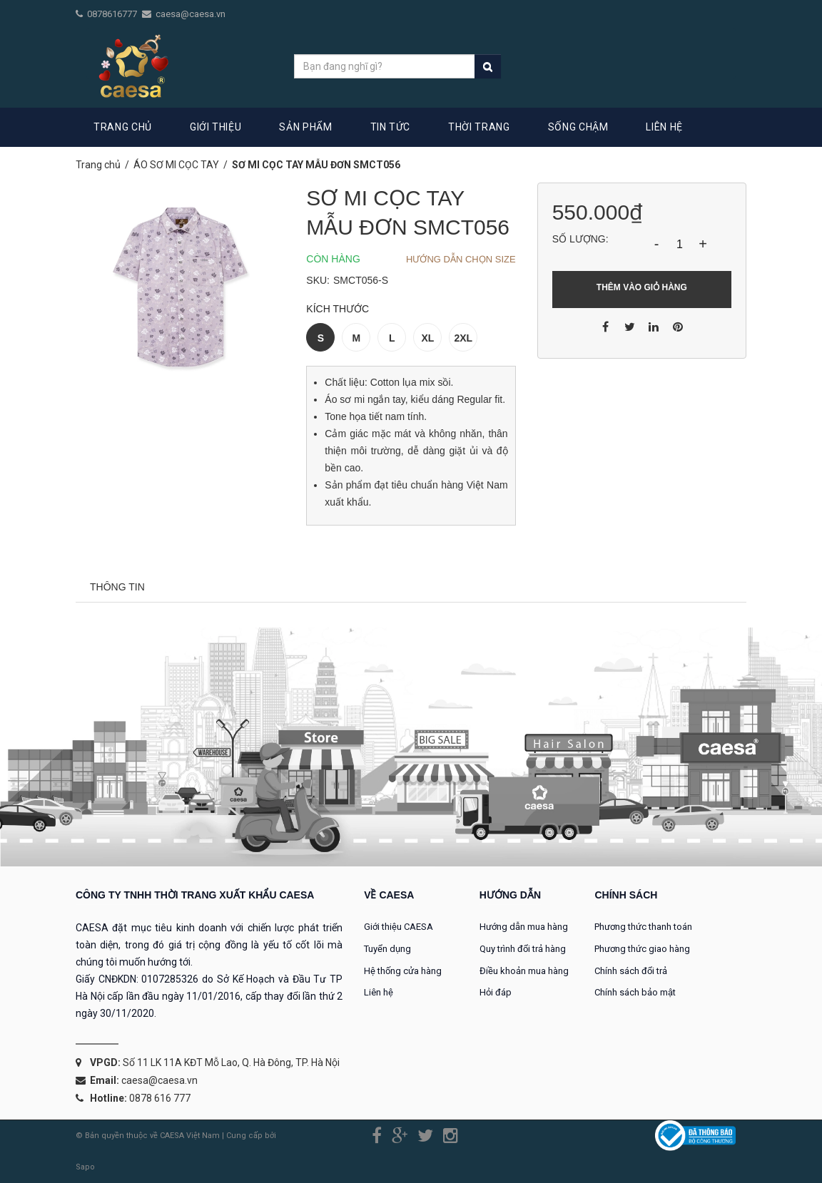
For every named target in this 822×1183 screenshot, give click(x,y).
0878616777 (113, 14)
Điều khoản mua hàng (524, 971)
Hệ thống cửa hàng (403, 971)
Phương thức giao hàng (642, 948)
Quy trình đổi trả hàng (523, 948)
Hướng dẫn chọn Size (461, 259)
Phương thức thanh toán (643, 926)
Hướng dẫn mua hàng (524, 926)
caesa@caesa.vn (190, 14)
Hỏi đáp (496, 992)
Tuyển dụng (387, 948)
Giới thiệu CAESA (398, 926)
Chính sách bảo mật (635, 992)
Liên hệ (378, 992)
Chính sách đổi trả (630, 971)
